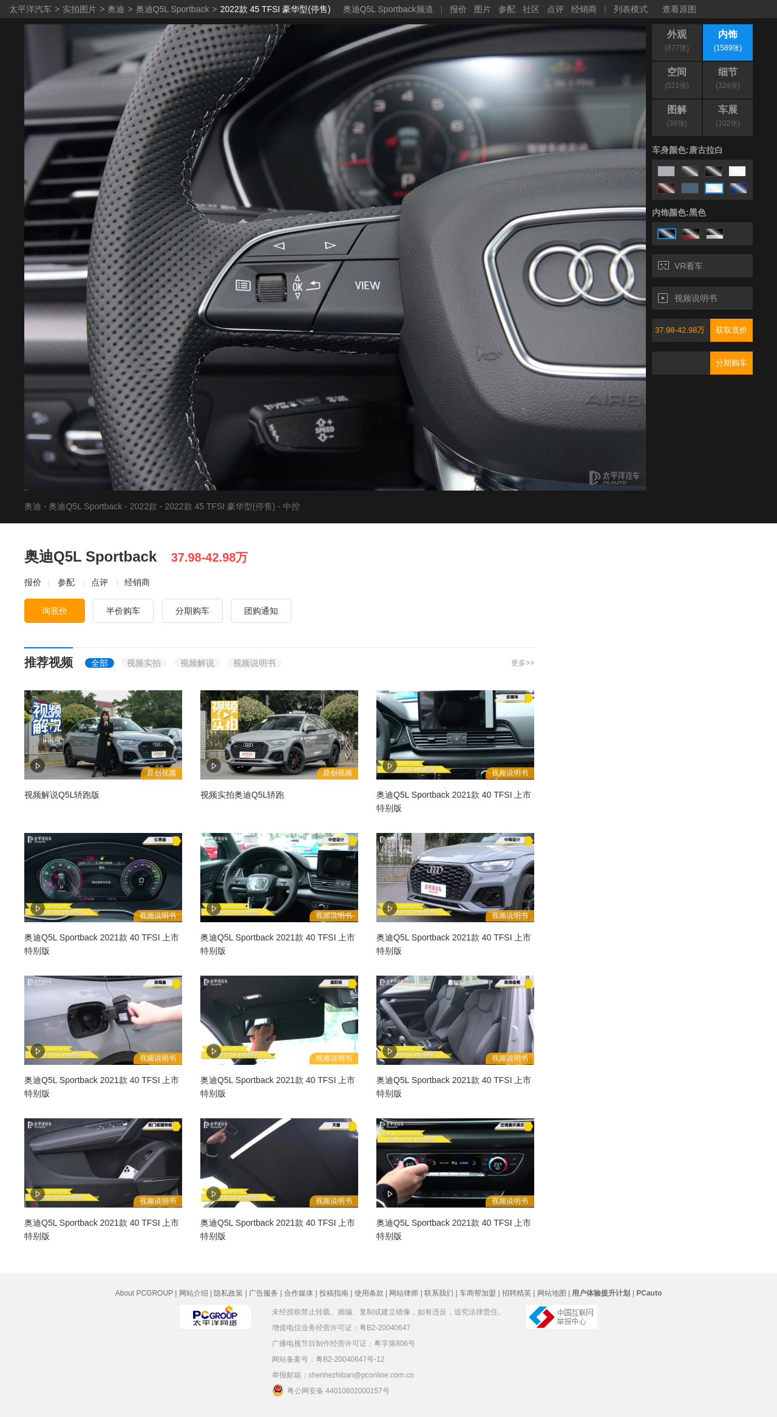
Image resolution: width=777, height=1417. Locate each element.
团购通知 (261, 611)
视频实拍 (144, 663)
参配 (506, 9)
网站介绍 (193, 1293)
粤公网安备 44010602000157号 (331, 1390)
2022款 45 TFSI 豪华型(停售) (275, 9)
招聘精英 (516, 1293)
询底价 (54, 611)
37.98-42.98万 (680, 330)
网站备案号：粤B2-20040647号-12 (328, 1359)
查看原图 (679, 9)
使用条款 (369, 1293)
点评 (555, 9)
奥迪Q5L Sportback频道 (388, 9)
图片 (482, 9)
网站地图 (551, 1293)
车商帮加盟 (478, 1293)
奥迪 (115, 9)
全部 (99, 663)
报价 (458, 9)
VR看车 (680, 266)
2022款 (143, 506)
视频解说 (197, 663)
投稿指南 (333, 1293)
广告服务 (263, 1293)
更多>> (522, 663)
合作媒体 (298, 1293)
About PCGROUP (144, 1293)
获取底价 (731, 330)
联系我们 (438, 1293)
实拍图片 (80, 9)
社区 (531, 9)
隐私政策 (228, 1293)
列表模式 (631, 9)
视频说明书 (687, 298)
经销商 (584, 9)
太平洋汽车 (30, 9)
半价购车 (123, 611)
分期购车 (731, 362)
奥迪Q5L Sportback (172, 9)
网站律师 (403, 1293)
